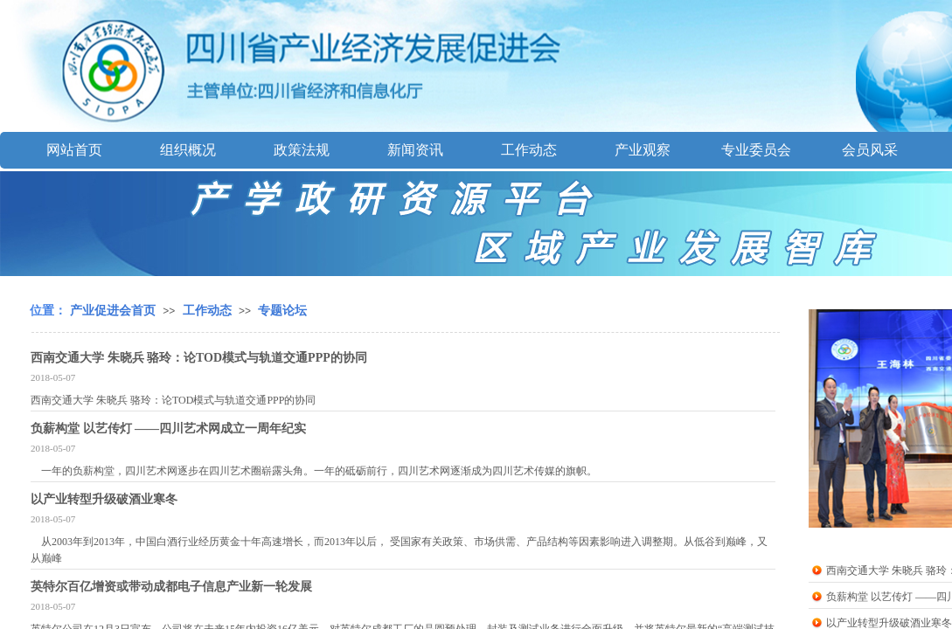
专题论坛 (282, 310)
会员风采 (870, 149)
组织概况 (188, 149)
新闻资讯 (415, 149)
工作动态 (529, 149)
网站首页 (74, 149)
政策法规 (302, 149)
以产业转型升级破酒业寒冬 (104, 499)
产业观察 (643, 149)
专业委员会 (756, 149)
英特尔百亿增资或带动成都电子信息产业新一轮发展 (171, 586)
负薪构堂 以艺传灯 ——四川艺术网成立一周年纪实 (168, 428)
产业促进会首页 (113, 310)
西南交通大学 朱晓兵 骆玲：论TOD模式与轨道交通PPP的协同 (199, 357)
